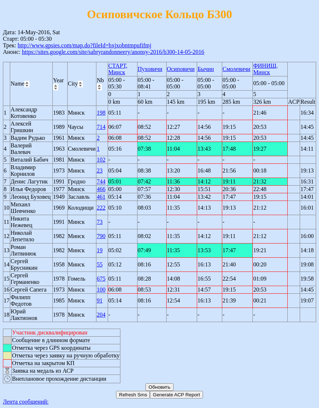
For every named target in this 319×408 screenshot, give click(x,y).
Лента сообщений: (26, 402)
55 (100, 264)
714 (101, 127)
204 (101, 315)
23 (100, 170)
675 (101, 279)
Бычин (206, 69)
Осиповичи (181, 69)
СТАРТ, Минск (117, 69)
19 (100, 250)
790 (101, 236)
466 (101, 189)
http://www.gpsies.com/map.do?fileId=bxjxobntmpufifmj (84, 45)
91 (100, 300)
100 (101, 289)
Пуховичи (150, 69)
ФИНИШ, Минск (265, 69)
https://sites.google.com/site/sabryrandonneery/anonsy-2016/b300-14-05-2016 (113, 52)
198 (101, 113)
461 (101, 197)
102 (101, 160)
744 (101, 181)
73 (100, 222)
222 (101, 208)
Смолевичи (236, 69)
